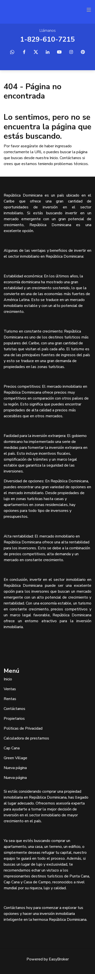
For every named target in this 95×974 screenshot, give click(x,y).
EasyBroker (59, 959)
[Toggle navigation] (89, 10)
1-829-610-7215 (47, 39)
